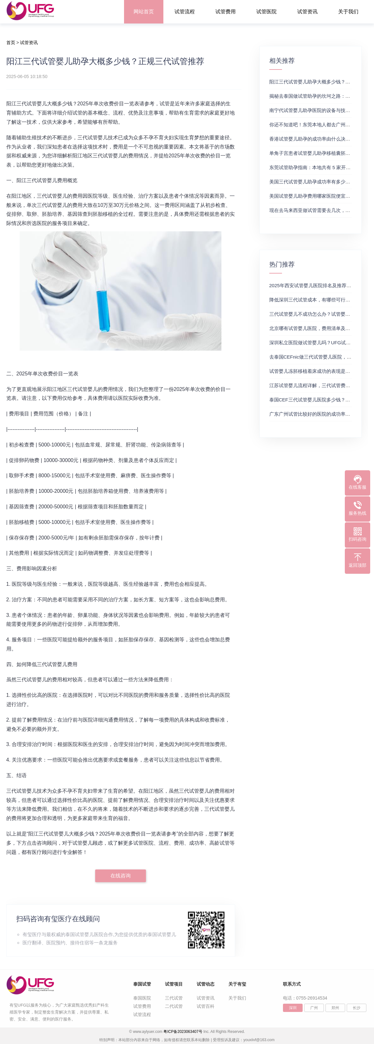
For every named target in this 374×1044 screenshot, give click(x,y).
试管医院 (266, 11)
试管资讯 (307, 11)
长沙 (356, 1008)
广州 (314, 1008)
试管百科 (205, 1006)
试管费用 (225, 11)
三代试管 (174, 998)
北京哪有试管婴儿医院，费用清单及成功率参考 (319, 328)
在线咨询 (120, 875)
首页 (10, 42)
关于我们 (348, 11)
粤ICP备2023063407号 (182, 1031)
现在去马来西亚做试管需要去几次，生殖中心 (316, 210)
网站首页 (144, 11)
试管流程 (184, 11)
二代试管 (174, 1006)
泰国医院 (142, 998)
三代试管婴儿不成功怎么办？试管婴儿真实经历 (319, 314)
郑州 (335, 1008)
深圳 (293, 1008)
